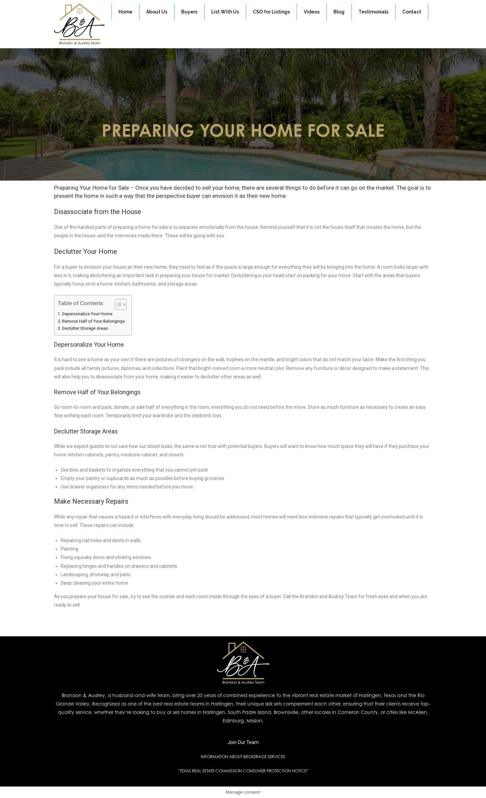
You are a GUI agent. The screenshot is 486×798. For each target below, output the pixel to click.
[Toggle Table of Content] (117, 304)
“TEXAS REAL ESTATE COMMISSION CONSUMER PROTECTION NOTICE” (243, 770)
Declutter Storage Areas (85, 328)
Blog (339, 12)
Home (125, 12)
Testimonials (373, 12)
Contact (411, 12)
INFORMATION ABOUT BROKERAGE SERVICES (243, 756)
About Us (156, 12)
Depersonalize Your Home (87, 313)
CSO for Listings (271, 12)
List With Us (225, 12)
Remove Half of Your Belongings (93, 321)
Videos (312, 12)
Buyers (189, 12)
